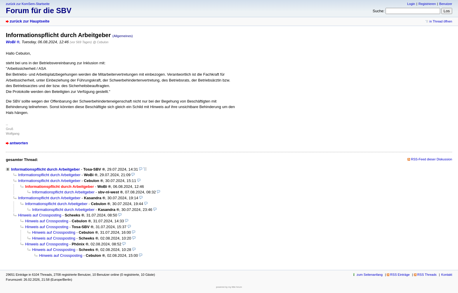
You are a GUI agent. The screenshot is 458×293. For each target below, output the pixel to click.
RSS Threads (427, 274)
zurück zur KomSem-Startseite (28, 4)
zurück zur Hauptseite (29, 21)
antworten (19, 143)
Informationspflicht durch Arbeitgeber (45, 169)
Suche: (379, 11)
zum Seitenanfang (370, 274)
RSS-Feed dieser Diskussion (431, 159)
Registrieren (427, 4)
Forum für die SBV (39, 10)
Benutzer (445, 4)
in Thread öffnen (440, 21)
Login (411, 4)
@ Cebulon (100, 42)
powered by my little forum (229, 287)
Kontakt (446, 274)
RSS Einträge (400, 274)
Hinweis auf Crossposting (39, 215)
